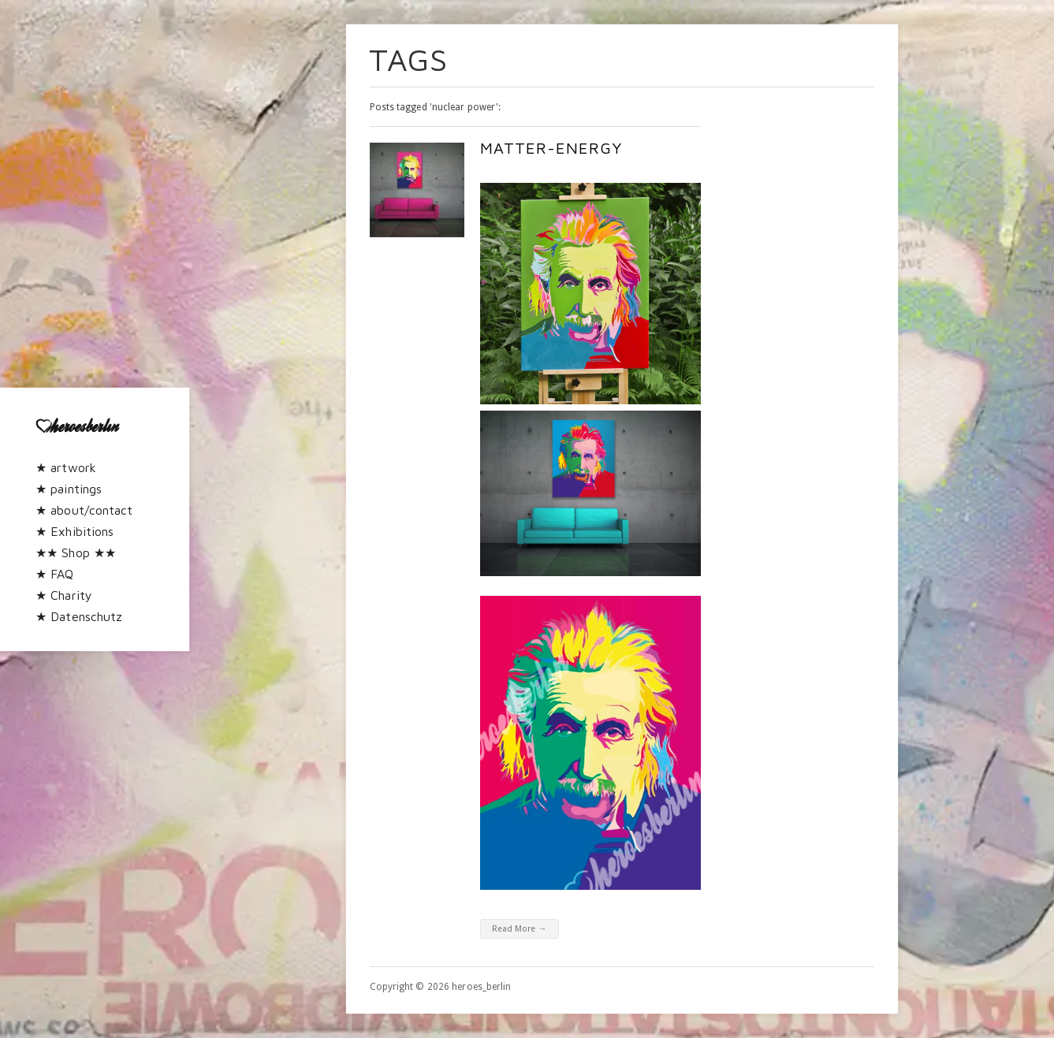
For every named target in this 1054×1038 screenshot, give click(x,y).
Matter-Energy (551, 148)
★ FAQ (54, 574)
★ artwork (65, 467)
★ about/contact (84, 510)
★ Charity (63, 595)
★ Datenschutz (78, 616)
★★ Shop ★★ (75, 552)
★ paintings (68, 489)
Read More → (519, 929)
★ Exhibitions (74, 531)
